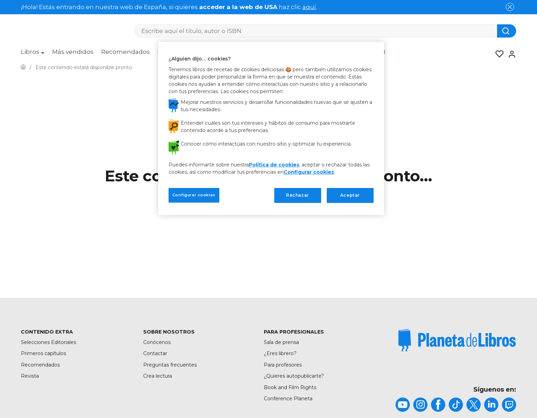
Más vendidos (72, 51)
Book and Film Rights (290, 387)
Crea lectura (157, 376)
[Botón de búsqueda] (506, 31)
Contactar (155, 353)
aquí (309, 6)
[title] (457, 340)
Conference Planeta (288, 398)
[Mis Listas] (497, 54)
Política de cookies (274, 165)
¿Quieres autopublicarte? (294, 376)
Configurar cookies (309, 172)
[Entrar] (510, 54)
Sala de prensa (281, 342)
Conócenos (157, 342)
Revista (30, 376)
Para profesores (283, 365)
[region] (271, 128)
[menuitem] (32, 54)
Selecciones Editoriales (48, 342)
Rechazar (297, 195)
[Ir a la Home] (23, 67)
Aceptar (350, 195)
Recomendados (125, 51)
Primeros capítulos (43, 353)
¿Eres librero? (280, 353)
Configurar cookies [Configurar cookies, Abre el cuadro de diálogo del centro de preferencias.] (193, 194)
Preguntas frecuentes (170, 365)
